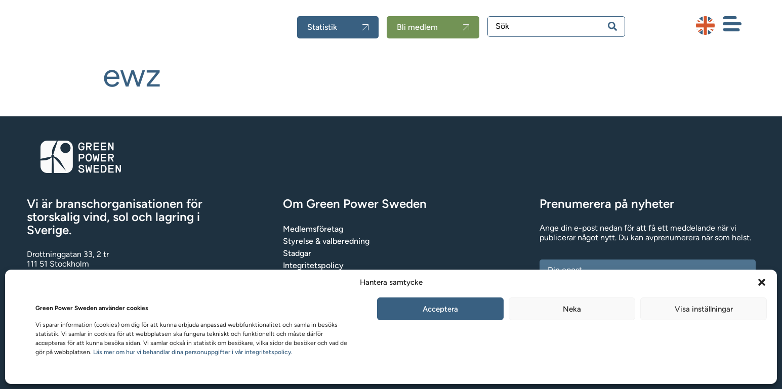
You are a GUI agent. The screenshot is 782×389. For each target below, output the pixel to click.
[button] (762, 282)
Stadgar (297, 253)
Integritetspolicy (313, 265)
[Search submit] (612, 26)
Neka (572, 309)
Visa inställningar (704, 309)
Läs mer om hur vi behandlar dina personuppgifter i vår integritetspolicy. (193, 352)
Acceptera (440, 309)
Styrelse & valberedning (326, 241)
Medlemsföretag (313, 229)
